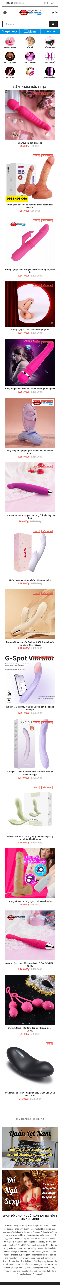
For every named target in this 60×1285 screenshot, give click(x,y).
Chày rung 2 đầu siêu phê (30, 143)
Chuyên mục (10, 31)
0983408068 (19, 3)
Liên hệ (50, 31)
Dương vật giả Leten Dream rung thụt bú (30, 329)
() (55, 12)
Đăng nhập (49, 3)
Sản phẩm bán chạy (30, 87)
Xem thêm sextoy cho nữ (30, 1119)
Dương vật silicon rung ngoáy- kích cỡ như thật (30, 901)
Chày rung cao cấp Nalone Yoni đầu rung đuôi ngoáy (30, 388)
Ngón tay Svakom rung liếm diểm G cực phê (30, 580)
